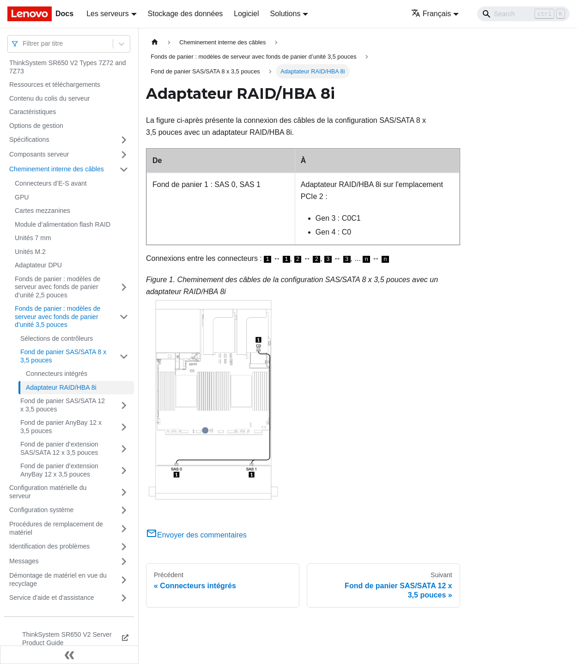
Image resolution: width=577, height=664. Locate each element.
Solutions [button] (285, 14)
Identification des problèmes (49, 546)
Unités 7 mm (33, 237)
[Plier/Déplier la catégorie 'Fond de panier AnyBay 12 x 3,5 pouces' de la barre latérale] (124, 427)
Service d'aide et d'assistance (51, 597)
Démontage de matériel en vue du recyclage (58, 579)
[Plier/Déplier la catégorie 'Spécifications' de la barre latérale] (124, 140)
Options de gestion (36, 125)
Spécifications (29, 139)
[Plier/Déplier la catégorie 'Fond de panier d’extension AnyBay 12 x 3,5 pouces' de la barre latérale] (124, 470)
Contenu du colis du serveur (49, 98)
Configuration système (41, 509)
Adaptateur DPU (38, 265)
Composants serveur (39, 154)
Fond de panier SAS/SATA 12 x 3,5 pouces (62, 405)
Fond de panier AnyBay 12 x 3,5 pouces (61, 427)
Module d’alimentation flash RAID (62, 224)
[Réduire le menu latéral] (69, 655)
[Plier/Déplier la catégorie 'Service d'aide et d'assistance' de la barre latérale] (124, 598)
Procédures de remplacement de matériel (56, 528)
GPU (22, 197)
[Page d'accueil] (155, 42)
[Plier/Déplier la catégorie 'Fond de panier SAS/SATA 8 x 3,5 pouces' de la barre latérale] (124, 356)
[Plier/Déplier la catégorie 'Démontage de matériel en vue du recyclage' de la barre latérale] (124, 580)
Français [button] (431, 14)
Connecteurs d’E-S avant (51, 183)
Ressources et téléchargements (54, 84)
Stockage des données (185, 14)
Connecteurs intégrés (56, 373)
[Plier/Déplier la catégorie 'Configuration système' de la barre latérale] (124, 510)
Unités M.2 (30, 251)
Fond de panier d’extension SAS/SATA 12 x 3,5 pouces (59, 448)
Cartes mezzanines (42, 210)
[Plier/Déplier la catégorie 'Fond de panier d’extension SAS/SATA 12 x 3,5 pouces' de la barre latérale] (124, 448)
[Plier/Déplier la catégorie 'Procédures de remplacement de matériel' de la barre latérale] (124, 528)
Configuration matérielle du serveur (47, 492)
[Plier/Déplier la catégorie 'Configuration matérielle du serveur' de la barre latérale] (124, 492)
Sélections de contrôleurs (56, 338)
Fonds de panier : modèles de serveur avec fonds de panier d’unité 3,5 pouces (57, 316)
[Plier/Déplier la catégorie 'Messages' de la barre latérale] (124, 561)
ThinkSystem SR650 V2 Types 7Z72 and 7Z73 (67, 67)
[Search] (523, 13)
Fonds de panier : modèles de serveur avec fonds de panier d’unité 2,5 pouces (57, 287)
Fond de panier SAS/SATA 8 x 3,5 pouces (63, 356)
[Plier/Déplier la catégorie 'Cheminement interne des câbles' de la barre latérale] (124, 169)
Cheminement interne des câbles (56, 169)
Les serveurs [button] (107, 14)
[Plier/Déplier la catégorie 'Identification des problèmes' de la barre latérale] (124, 546)
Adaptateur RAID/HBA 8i (61, 387)
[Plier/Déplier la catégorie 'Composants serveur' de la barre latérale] (124, 154)
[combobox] (23, 43)
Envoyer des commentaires (196, 535)
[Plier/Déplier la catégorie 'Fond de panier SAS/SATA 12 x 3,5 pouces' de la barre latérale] (124, 405)
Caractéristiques (32, 111)
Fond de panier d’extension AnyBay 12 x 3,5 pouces (59, 470)
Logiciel (246, 14)
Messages (24, 561)
